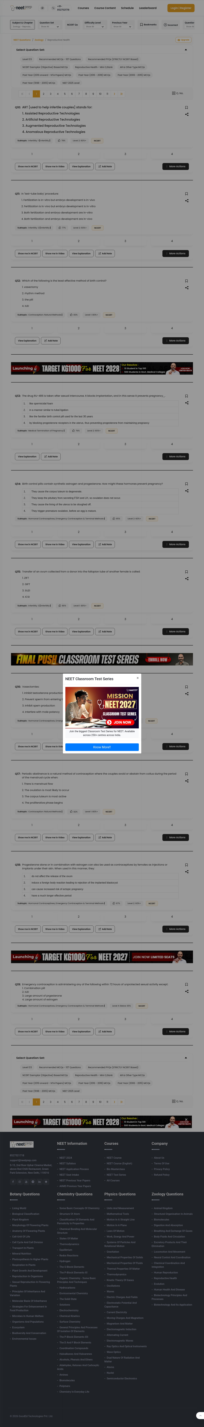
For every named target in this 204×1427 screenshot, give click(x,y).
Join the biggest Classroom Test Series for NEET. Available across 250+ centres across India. (102, 733)
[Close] (137, 678)
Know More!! (102, 747)
